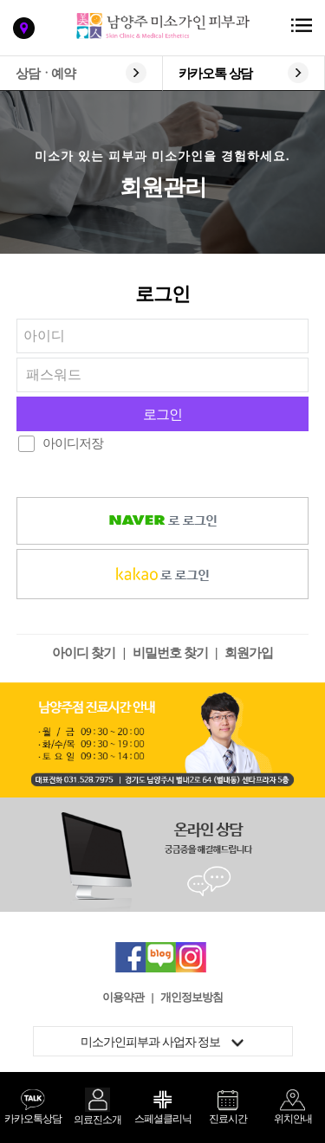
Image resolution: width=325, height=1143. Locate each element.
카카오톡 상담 (216, 73)
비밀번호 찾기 (170, 652)
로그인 (162, 414)
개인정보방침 (191, 997)
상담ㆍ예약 (45, 73)
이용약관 (123, 997)
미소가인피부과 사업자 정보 (163, 1042)
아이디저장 (72, 443)
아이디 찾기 (83, 652)
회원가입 (248, 652)
